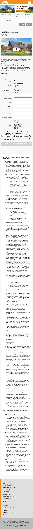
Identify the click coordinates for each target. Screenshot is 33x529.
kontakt (5, 514)
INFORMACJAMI (8, 135)
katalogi (5, 500)
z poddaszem (19, 14)
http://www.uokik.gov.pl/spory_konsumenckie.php (17, 406)
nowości (3, 14)
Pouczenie (8, 343)
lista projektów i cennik (9, 496)
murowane (5, 17)
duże (21, 17)
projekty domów (7, 494)
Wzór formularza (10, 342)
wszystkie (27, 17)
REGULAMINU (7, 133)
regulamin (5, 510)
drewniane (27, 14)
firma (16, 92)
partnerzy (5, 509)
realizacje (5, 502)
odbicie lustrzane (17, 86)
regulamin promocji (8, 512)
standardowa (18, 83)
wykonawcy (6, 505)
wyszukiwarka (7, 498)
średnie (16, 17)
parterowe (10, 14)
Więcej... (29, 24)
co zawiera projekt (8, 507)
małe (11, 17)
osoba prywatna (17, 89)
